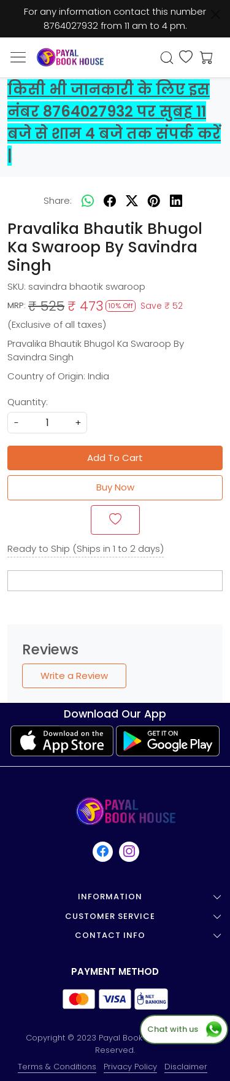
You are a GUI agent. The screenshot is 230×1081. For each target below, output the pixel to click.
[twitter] (132, 201)
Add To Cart (115, 457)
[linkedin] (176, 201)
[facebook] (110, 201)
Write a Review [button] (74, 675)
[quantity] (47, 422)
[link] (166, 58)
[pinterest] (154, 201)
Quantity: (27, 401)
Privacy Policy (130, 1066)
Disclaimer (185, 1066)
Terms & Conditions (57, 1066)
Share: (58, 200)
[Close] (215, 14)
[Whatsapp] (88, 201)
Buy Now (115, 487)
